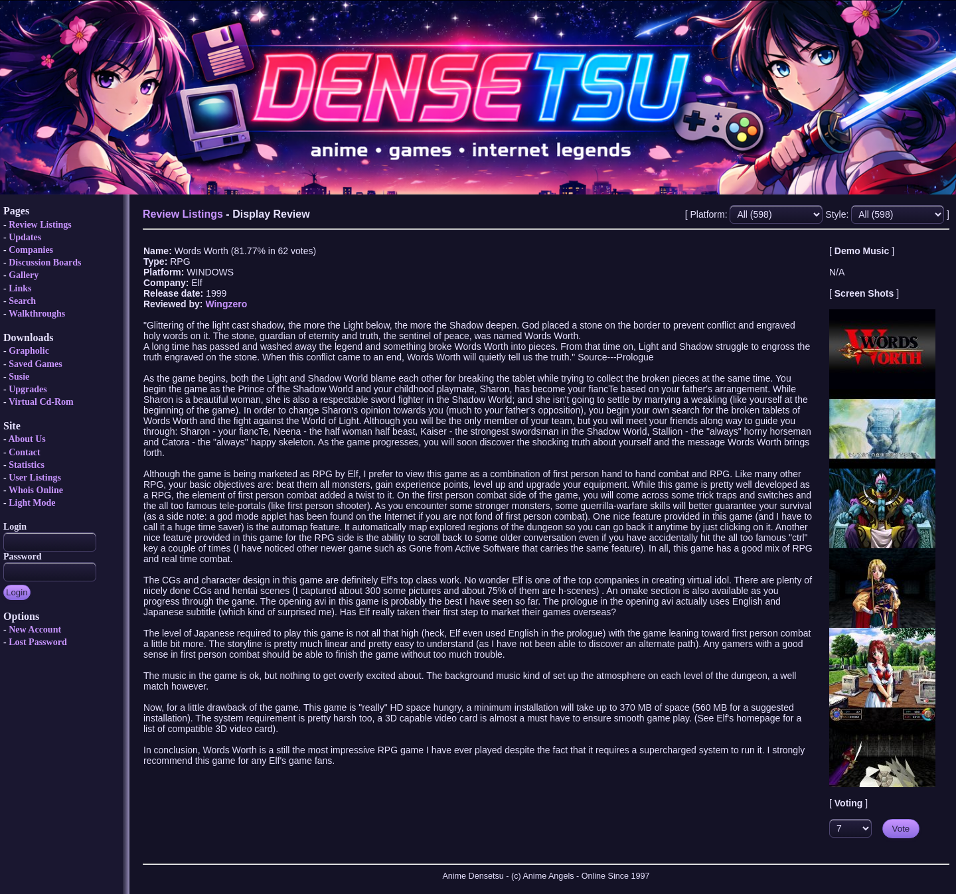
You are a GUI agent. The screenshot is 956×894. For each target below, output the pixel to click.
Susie (19, 377)
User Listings (35, 478)
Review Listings (40, 225)
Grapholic (29, 351)
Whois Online (36, 490)
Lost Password (38, 642)
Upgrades (28, 389)
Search (22, 301)
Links (20, 288)
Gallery (24, 275)
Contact (24, 452)
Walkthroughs (37, 314)
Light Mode (32, 503)
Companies (31, 250)
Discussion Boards (45, 262)
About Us (26, 439)
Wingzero (226, 304)
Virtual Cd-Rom (41, 402)
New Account (35, 629)
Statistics (26, 465)
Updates (25, 237)
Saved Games (35, 364)
